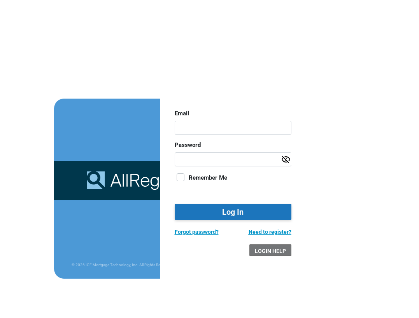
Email (182, 113)
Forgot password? (197, 232)
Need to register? (270, 232)
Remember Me (208, 177)
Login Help (270, 251)
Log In (233, 212)
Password (188, 144)
